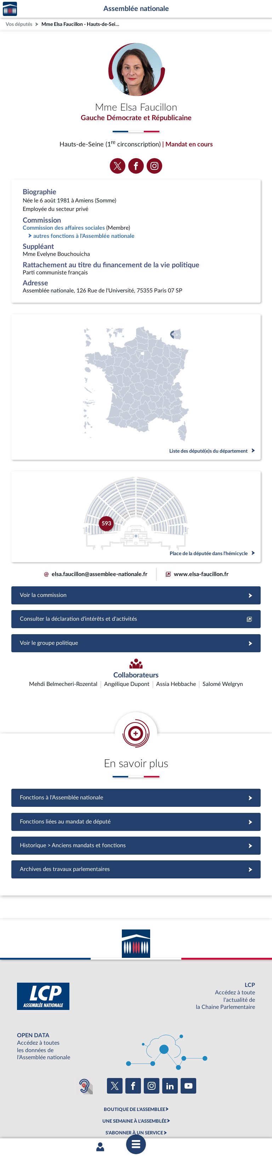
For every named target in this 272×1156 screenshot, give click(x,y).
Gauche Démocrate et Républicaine (136, 118)
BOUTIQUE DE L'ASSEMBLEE (134, 1067)
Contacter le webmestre (163, 1121)
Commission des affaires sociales (64, 228)
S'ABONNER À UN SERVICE (134, 1091)
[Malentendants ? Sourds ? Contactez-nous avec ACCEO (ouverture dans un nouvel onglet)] (84, 1043)
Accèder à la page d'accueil (10, 9)
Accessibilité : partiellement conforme (98, 1121)
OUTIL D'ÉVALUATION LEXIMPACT (134, 1103)
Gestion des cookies (230, 1121)
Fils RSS (199, 1121)
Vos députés (19, 24)
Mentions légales (39, 1121)
